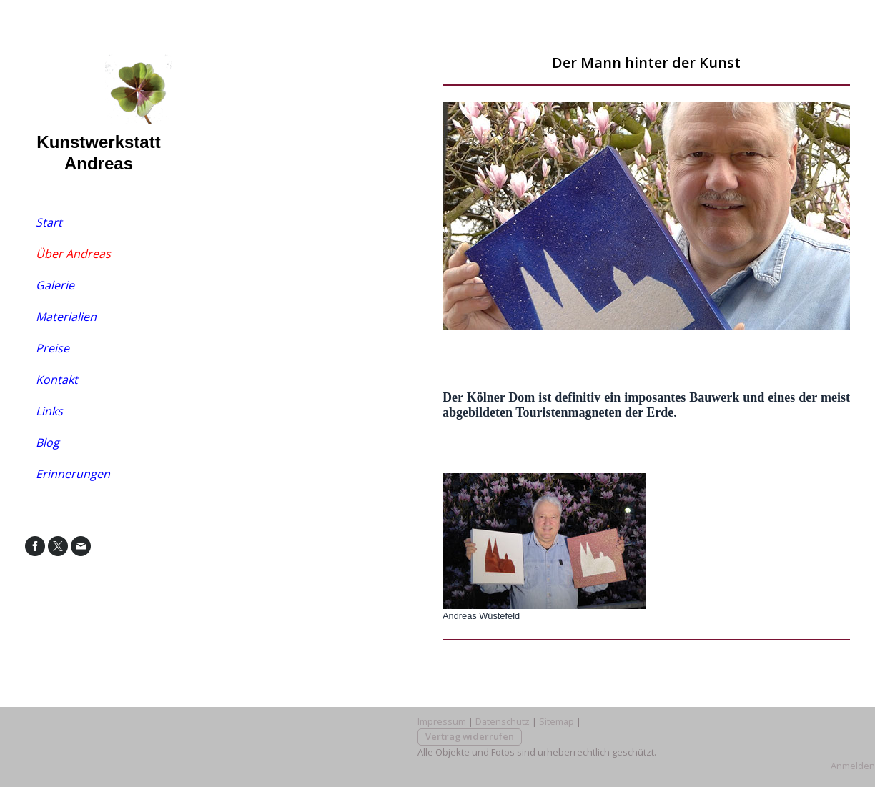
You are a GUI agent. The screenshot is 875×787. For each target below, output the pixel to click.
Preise (52, 348)
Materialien (66, 317)
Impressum (441, 721)
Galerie (55, 285)
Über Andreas (73, 254)
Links (49, 411)
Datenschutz (502, 721)
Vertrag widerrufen (469, 736)
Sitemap (556, 721)
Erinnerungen (73, 474)
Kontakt (57, 379)
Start (49, 222)
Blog (47, 442)
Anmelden (853, 765)
